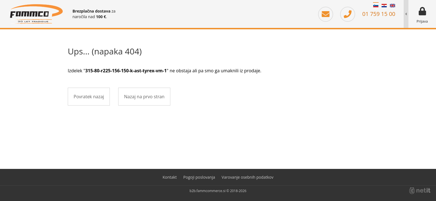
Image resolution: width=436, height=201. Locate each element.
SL (376, 5)
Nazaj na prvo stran (144, 97)
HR (384, 5)
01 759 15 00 (367, 14)
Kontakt (170, 177)
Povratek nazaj (89, 97)
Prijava (422, 21)
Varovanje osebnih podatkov (247, 177)
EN (392, 5)
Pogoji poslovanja (199, 177)
